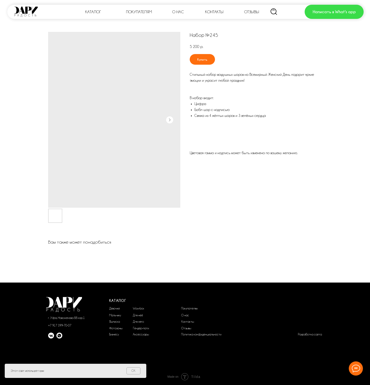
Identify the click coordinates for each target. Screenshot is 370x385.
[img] (274, 12)
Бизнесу (114, 334)
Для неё (138, 315)
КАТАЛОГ (93, 12)
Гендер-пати (141, 328)
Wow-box (138, 308)
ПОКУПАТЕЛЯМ (139, 12)
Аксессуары (141, 334)
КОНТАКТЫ (214, 12)
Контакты (187, 321)
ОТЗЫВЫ (251, 12)
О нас (185, 315)
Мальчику (115, 315)
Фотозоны (115, 328)
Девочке (114, 308)
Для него (138, 321)
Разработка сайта (310, 334)
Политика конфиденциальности (201, 334)
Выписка (114, 321)
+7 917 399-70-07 (59, 325)
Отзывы (186, 328)
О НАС (178, 12)
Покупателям (189, 308)
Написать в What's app (334, 11)
